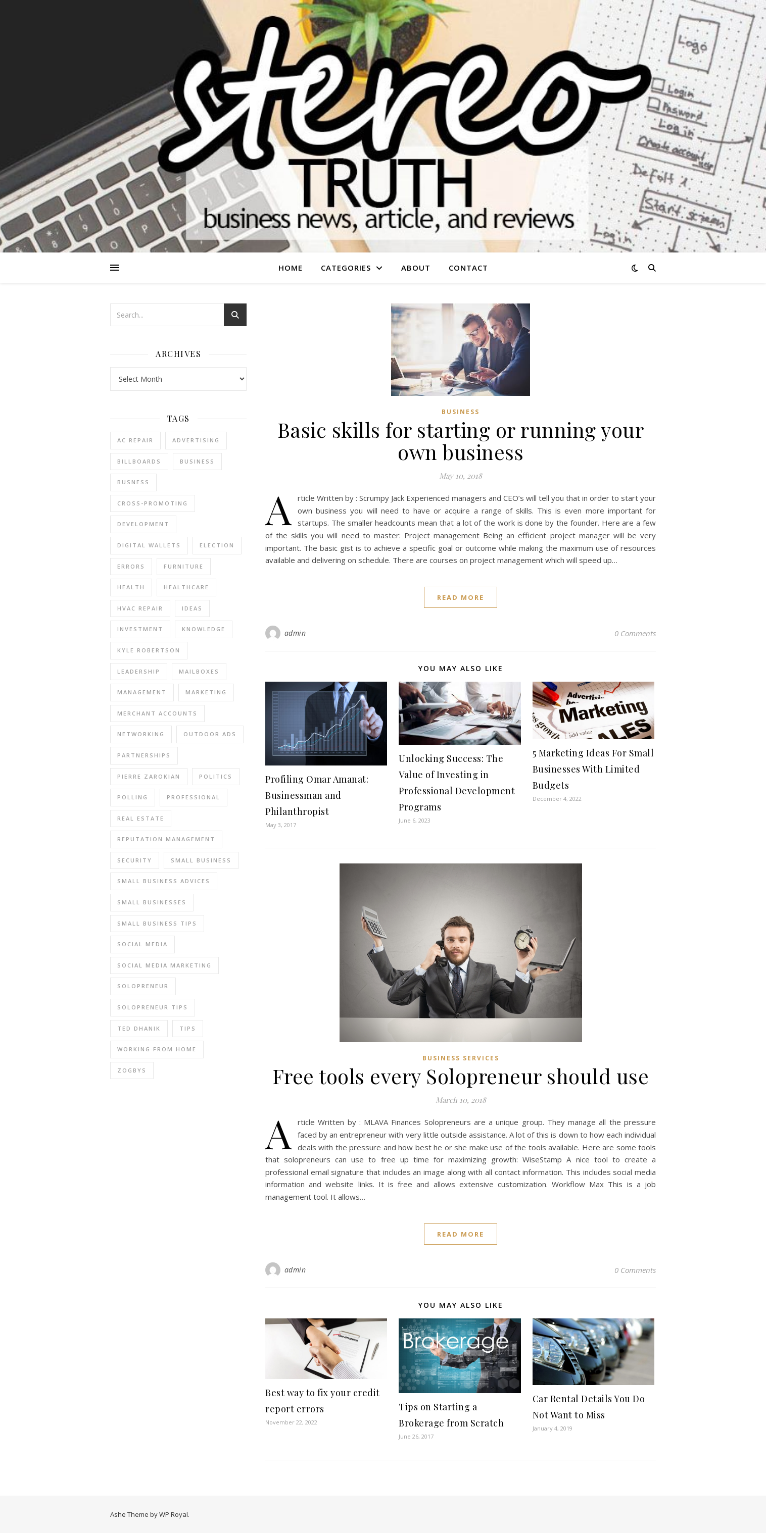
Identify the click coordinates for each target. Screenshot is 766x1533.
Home (290, 268)
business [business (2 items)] (197, 461)
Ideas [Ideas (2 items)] (192, 608)
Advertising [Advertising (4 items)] (196, 440)
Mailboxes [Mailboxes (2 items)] (199, 671)
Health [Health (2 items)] (131, 587)
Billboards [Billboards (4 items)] (139, 461)
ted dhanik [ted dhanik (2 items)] (139, 1028)
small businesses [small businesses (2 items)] (151, 902)
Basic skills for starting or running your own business (460, 440)
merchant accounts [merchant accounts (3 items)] (157, 713)
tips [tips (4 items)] (187, 1028)
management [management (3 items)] (142, 692)
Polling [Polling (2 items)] (132, 797)
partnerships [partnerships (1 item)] (144, 755)
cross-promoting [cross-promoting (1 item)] (152, 503)
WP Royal (173, 1514)
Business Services (460, 1058)
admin (295, 633)
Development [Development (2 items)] (143, 524)
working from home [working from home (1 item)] (157, 1049)
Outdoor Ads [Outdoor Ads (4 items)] (209, 734)
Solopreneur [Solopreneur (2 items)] (143, 986)
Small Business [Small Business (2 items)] (201, 860)
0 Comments (635, 633)
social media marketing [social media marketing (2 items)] (164, 965)
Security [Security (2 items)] (134, 860)
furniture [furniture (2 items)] (184, 566)
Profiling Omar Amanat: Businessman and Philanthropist (316, 795)
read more (460, 597)
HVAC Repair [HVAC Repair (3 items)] (140, 608)
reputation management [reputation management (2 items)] (166, 839)
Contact (468, 268)
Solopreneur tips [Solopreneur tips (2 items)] (152, 1007)
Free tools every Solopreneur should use (460, 1075)
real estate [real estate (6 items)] (140, 818)
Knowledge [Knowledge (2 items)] (203, 629)
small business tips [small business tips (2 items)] (157, 923)
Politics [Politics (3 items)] (215, 776)
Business (461, 411)
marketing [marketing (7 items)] (206, 692)
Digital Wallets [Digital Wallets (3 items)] (149, 545)
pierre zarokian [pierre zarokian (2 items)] (148, 776)
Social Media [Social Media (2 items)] (142, 944)
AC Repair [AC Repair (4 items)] (135, 440)
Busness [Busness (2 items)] (133, 482)
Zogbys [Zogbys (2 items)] (132, 1070)
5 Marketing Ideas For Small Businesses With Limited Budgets (593, 769)
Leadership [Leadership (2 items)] (138, 671)
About (415, 268)
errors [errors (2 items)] (131, 566)
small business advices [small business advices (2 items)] (163, 881)
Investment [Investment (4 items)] (140, 629)
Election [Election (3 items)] (217, 545)
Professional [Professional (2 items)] (193, 797)
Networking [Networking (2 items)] (141, 734)
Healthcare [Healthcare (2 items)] (186, 587)
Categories (346, 268)
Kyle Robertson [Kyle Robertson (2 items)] (148, 650)
